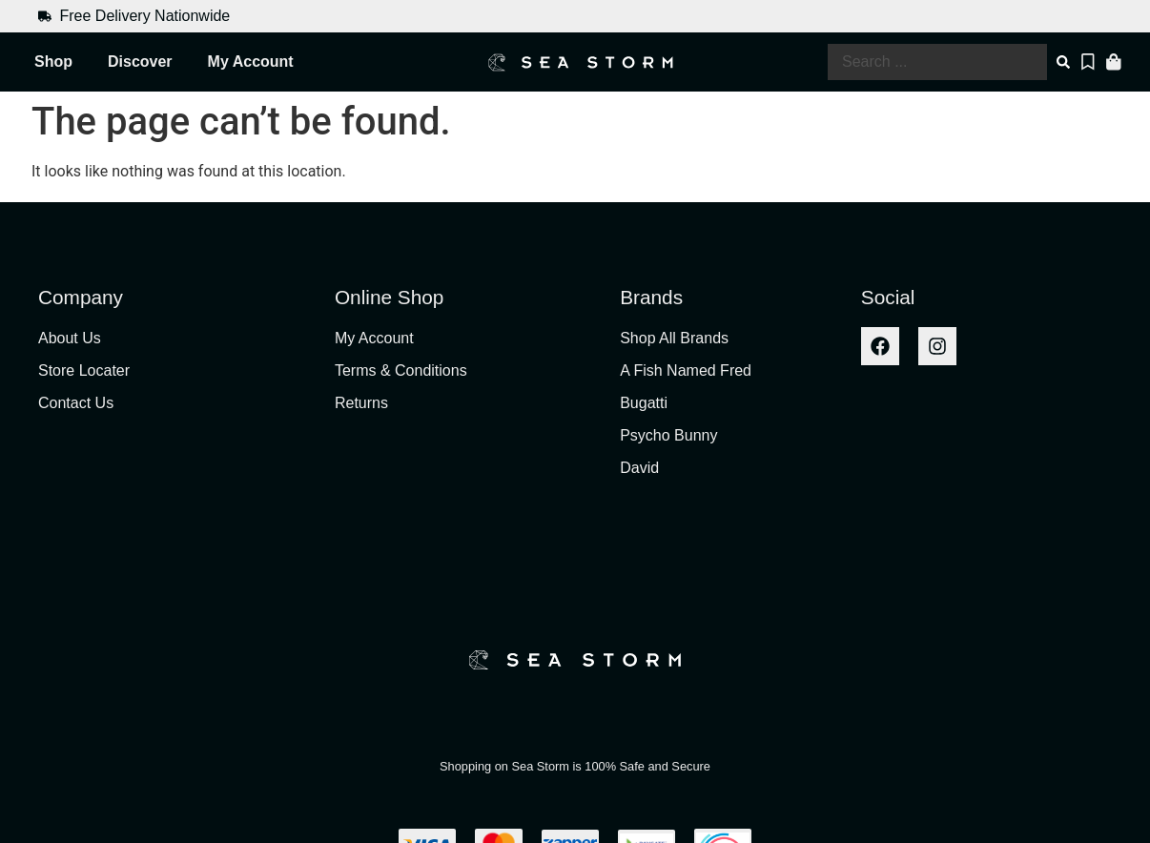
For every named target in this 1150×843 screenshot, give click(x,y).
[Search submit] (1066, 62)
